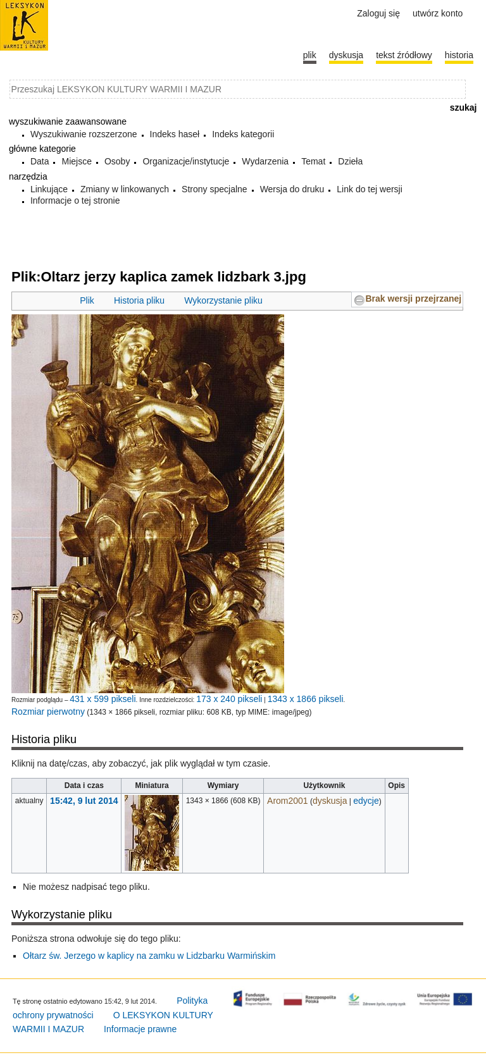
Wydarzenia (265, 161)
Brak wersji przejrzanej (413, 298)
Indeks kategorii (243, 134)
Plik (87, 300)
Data (39, 161)
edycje (365, 801)
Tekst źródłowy (404, 55)
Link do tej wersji (369, 189)
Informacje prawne (140, 1029)
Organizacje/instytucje (185, 161)
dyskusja (330, 801)
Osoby (117, 161)
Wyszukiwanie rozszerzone (83, 134)
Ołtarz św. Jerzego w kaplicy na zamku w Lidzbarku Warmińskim (149, 956)
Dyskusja (346, 55)
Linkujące (49, 189)
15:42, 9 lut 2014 (84, 801)
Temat (313, 161)
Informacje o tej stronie (75, 200)
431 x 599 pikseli (102, 699)
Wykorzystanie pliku (223, 300)
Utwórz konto (438, 13)
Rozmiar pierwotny (48, 711)
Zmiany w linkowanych (124, 189)
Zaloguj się (378, 13)
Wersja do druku (292, 189)
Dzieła (350, 161)
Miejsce (76, 161)
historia (459, 55)
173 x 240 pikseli (229, 699)
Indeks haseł (175, 134)
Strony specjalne (214, 189)
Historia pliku (139, 300)
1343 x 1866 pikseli (306, 699)
